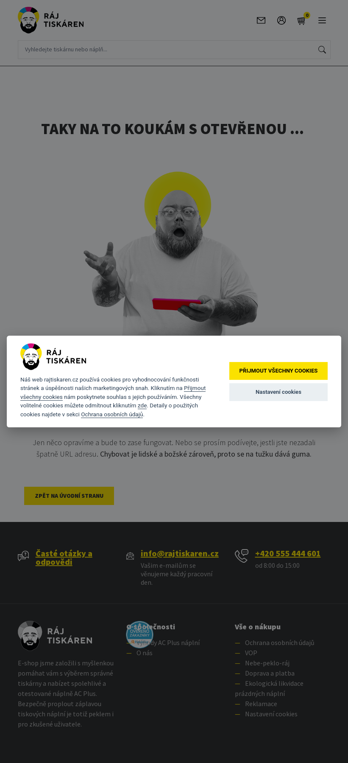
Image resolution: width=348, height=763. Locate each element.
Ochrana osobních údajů (112, 414)
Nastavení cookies (278, 392)
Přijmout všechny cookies (278, 370)
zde (142, 405)
